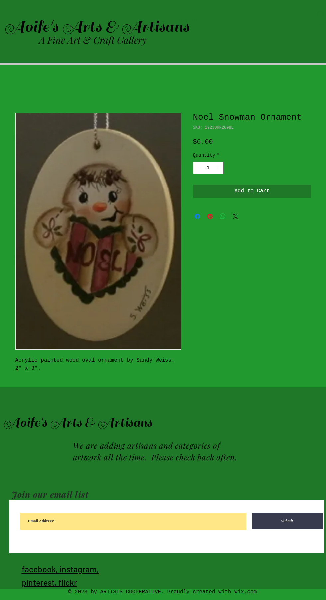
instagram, (79, 569)
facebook (39, 569)
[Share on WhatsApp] (223, 216)
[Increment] (218, 168)
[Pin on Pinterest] (210, 216)
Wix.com (245, 592)
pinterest (38, 582)
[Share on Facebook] (197, 216)
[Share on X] (235, 216)
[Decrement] (198, 168)
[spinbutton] (208, 168)
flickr (67, 582)
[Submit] (287, 521)
